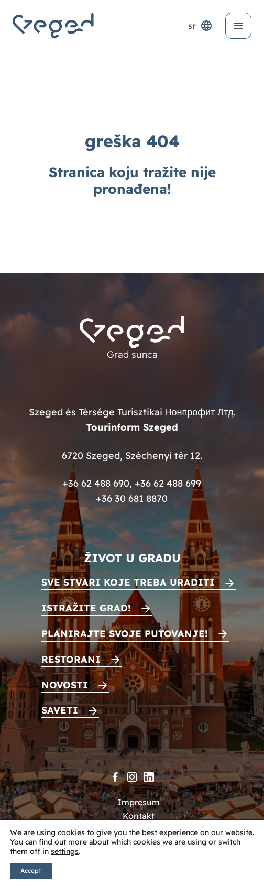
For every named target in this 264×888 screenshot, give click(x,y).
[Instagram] (132, 777)
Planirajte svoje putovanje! (124, 634)
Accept (30, 870)
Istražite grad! (86, 608)
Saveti (59, 710)
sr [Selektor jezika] (200, 25)
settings (65, 851)
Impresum (138, 802)
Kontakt (139, 815)
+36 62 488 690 (95, 483)
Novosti (64, 685)
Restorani (71, 659)
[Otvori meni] (238, 26)
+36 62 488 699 (168, 483)
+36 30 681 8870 (132, 498)
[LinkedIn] (148, 777)
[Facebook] (115, 777)
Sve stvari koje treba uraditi (128, 582)
